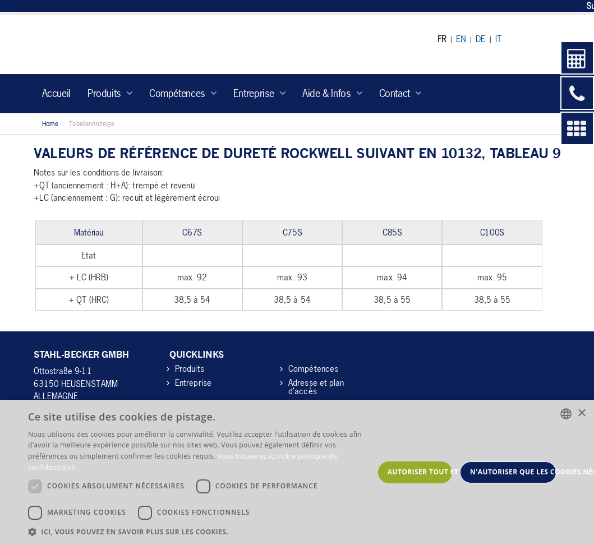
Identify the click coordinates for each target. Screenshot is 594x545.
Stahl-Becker (137, 45)
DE (480, 38)
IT (498, 38)
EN (461, 38)
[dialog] (297, 472)
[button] (201, 531)
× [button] (581, 413)
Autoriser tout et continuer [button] (420, 472)
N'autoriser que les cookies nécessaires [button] (513, 472)
